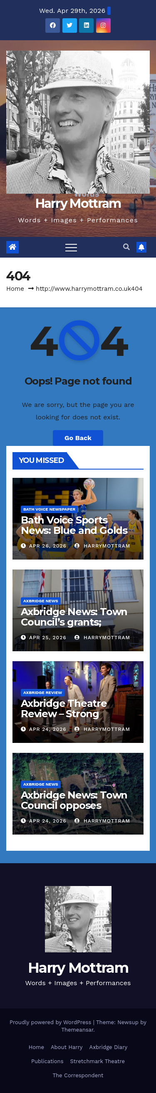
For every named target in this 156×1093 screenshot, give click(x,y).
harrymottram (102, 546)
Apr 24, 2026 (48, 729)
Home (15, 288)
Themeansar (77, 1030)
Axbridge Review (42, 692)
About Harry (67, 1047)
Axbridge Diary (108, 1047)
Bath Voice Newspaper (49, 509)
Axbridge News (40, 601)
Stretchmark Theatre (97, 1061)
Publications (47, 1061)
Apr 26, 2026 (48, 546)
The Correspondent (77, 1075)
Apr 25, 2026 (48, 637)
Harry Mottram (78, 203)
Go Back (78, 438)
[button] (126, 247)
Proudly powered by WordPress (51, 1022)
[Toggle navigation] (71, 247)
